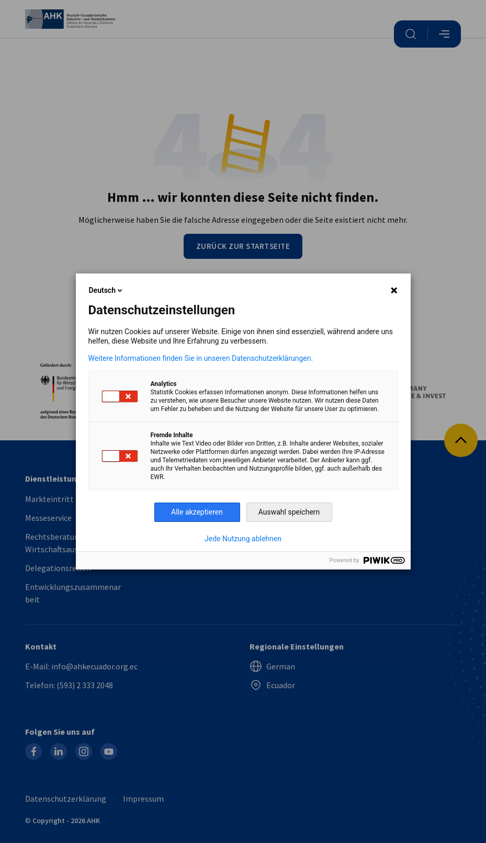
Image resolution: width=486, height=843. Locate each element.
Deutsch (106, 290)
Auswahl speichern (289, 512)
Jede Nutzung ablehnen (243, 538)
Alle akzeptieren (197, 512)
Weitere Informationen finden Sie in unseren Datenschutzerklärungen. (200, 358)
